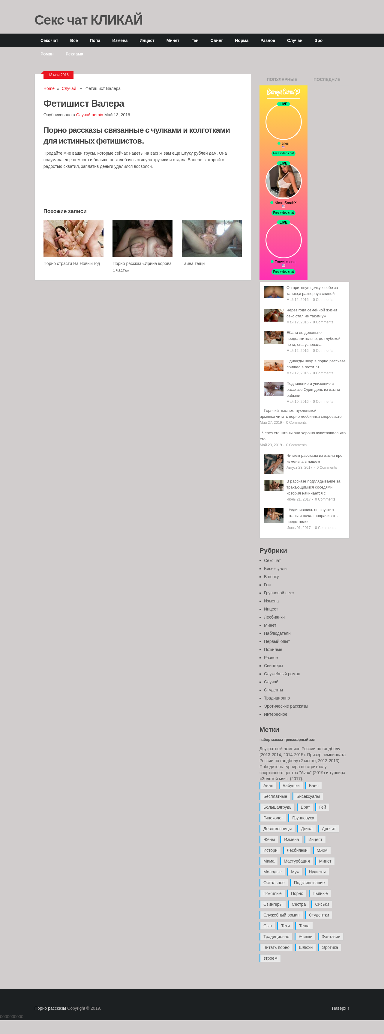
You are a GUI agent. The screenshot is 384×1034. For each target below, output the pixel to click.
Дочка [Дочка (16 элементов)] (307, 828)
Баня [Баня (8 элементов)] (314, 785)
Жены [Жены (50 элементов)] (269, 839)
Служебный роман (282, 673)
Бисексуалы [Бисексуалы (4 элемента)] (308, 796)
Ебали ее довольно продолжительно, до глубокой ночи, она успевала (313, 338)
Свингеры (273, 665)
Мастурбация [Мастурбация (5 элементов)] (297, 861)
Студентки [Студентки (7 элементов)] (319, 915)
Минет (172, 40)
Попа (95, 40)
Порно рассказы (50, 1008)
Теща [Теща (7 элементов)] (304, 925)
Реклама (74, 53)
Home (49, 88)
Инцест (147, 40)
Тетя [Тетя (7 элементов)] (285, 925)
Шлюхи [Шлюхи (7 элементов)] (306, 947)
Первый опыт (277, 641)
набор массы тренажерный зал (287, 740)
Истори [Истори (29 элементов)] (270, 850)
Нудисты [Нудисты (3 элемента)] (317, 871)
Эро (318, 40)
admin (97, 114)
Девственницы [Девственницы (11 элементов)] (277, 828)
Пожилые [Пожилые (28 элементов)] (272, 893)
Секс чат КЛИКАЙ (88, 19)
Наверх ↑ (341, 1008)
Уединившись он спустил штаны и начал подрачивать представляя (312, 515)
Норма (241, 40)
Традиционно (277, 698)
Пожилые (273, 649)
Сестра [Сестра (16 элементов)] (299, 904)
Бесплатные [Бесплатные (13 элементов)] (275, 796)
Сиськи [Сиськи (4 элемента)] (322, 904)
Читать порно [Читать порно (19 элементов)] (276, 947)
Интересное (275, 714)
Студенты (273, 690)
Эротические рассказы (286, 706)
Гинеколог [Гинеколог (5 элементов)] (273, 818)
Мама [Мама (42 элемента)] (268, 861)
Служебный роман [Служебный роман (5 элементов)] (281, 915)
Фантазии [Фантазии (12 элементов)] (331, 936)
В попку (271, 576)
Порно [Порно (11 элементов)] (297, 893)
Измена (120, 40)
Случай (294, 40)
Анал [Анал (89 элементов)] (268, 785)
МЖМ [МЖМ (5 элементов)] (322, 850)
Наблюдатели (277, 633)
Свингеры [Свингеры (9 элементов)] (273, 904)
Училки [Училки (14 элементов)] (305, 936)
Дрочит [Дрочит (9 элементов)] (329, 828)
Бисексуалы (275, 568)
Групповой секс (279, 592)
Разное (267, 40)
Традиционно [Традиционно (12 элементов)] (276, 936)
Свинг (217, 40)
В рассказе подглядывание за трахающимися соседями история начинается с (313, 487)
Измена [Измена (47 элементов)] (291, 839)
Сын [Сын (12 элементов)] (267, 925)
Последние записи (327, 81)
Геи (195, 40)
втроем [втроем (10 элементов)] (270, 958)
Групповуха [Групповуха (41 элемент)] (303, 818)
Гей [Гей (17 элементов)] (322, 807)
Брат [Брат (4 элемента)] (305, 807)
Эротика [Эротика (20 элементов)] (330, 947)
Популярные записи (282, 81)
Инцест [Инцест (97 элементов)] (315, 839)
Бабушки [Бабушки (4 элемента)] (291, 785)
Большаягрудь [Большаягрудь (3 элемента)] (277, 807)
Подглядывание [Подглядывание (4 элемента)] (309, 882)
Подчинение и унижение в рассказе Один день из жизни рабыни (313, 389)
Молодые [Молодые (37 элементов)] (272, 871)
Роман (47, 53)
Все (74, 40)
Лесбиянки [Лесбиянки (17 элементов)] (297, 850)
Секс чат (49, 40)
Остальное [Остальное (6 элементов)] (274, 882)
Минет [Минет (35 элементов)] (325, 861)
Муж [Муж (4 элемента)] (295, 871)
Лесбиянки (274, 617)
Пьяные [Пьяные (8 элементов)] (320, 893)
